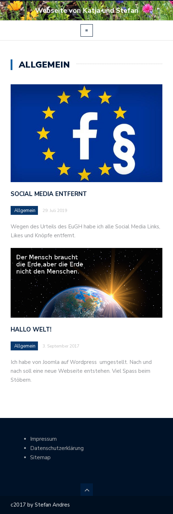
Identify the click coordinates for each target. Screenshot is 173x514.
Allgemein (24, 210)
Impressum (43, 439)
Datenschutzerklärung (57, 448)
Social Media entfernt (49, 194)
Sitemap (40, 457)
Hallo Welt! (31, 329)
